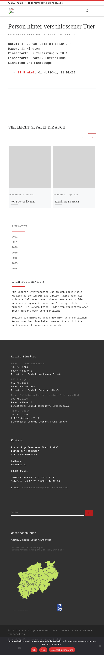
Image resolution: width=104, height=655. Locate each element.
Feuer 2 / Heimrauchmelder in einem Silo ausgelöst (45, 395)
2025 (15, 263)
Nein (43, 650)
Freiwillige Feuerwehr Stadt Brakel (45, 630)
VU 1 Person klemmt (23, 201)
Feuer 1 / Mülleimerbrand (27, 363)
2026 (15, 268)
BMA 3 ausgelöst (21, 379)
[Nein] (99, 646)
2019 (15, 252)
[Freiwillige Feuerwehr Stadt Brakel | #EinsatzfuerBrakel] (11, 10)
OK (34, 650)
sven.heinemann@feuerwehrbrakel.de (45, 487)
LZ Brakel (26, 72)
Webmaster (56, 325)
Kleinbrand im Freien (67, 201)
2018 (15, 258)
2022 (15, 236)
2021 (15, 242)
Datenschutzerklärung (62, 650)
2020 (15, 247)
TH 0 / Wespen (20, 411)
